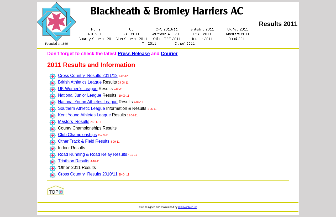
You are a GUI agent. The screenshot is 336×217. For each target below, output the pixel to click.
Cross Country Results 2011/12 (88, 75)
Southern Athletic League (81, 108)
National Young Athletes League (88, 102)
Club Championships (77, 134)
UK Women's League (77, 88)
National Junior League (79, 95)
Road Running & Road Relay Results (92, 154)
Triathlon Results (73, 161)
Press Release (134, 53)
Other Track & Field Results (83, 141)
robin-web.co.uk (187, 207)
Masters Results (73, 121)
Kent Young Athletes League (84, 115)
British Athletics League (80, 82)
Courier (169, 53)
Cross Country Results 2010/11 (88, 174)
